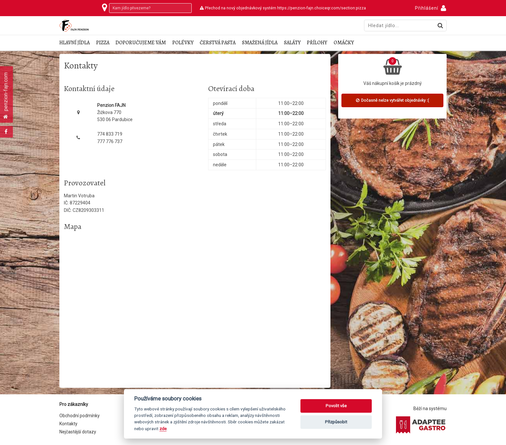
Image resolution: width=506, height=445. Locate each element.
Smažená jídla (260, 43)
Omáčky (344, 43)
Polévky (183, 43)
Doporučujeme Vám (141, 43)
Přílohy (317, 43)
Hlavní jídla (74, 43)
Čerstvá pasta (218, 43)
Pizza (102, 43)
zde (163, 428)
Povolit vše (336, 405)
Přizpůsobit (336, 421)
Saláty (292, 43)
